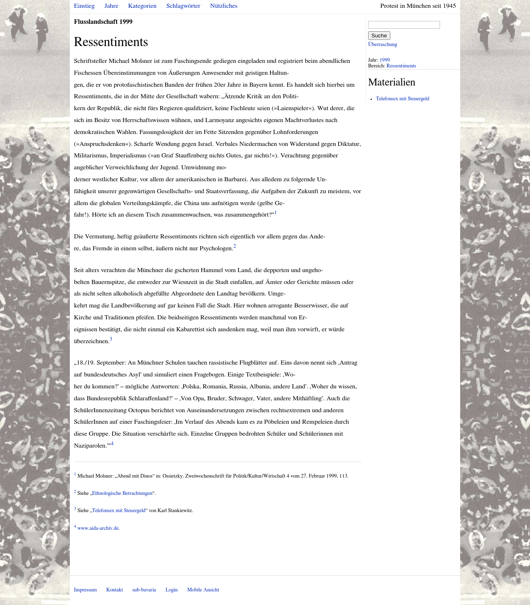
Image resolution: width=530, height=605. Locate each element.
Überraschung (382, 44)
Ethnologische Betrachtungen (122, 493)
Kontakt (114, 590)
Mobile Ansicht (203, 590)
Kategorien (142, 5)
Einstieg (84, 5)
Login (172, 590)
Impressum (85, 590)
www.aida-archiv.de (98, 528)
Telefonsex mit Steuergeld (118, 510)
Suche (379, 35)
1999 (385, 60)
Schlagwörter (183, 5)
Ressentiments (401, 66)
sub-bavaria (144, 590)
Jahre (111, 5)
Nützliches (223, 5)
